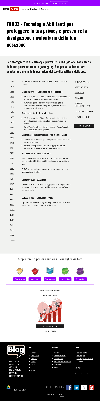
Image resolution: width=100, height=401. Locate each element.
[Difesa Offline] (80, 279)
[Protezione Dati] (65, 279)
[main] (50, 34)
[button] (97, 9)
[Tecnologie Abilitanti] (84, 126)
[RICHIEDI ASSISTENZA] (50, 326)
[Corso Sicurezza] (19, 279)
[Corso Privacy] (35, 279)
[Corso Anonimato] (50, 279)
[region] (50, 3)
